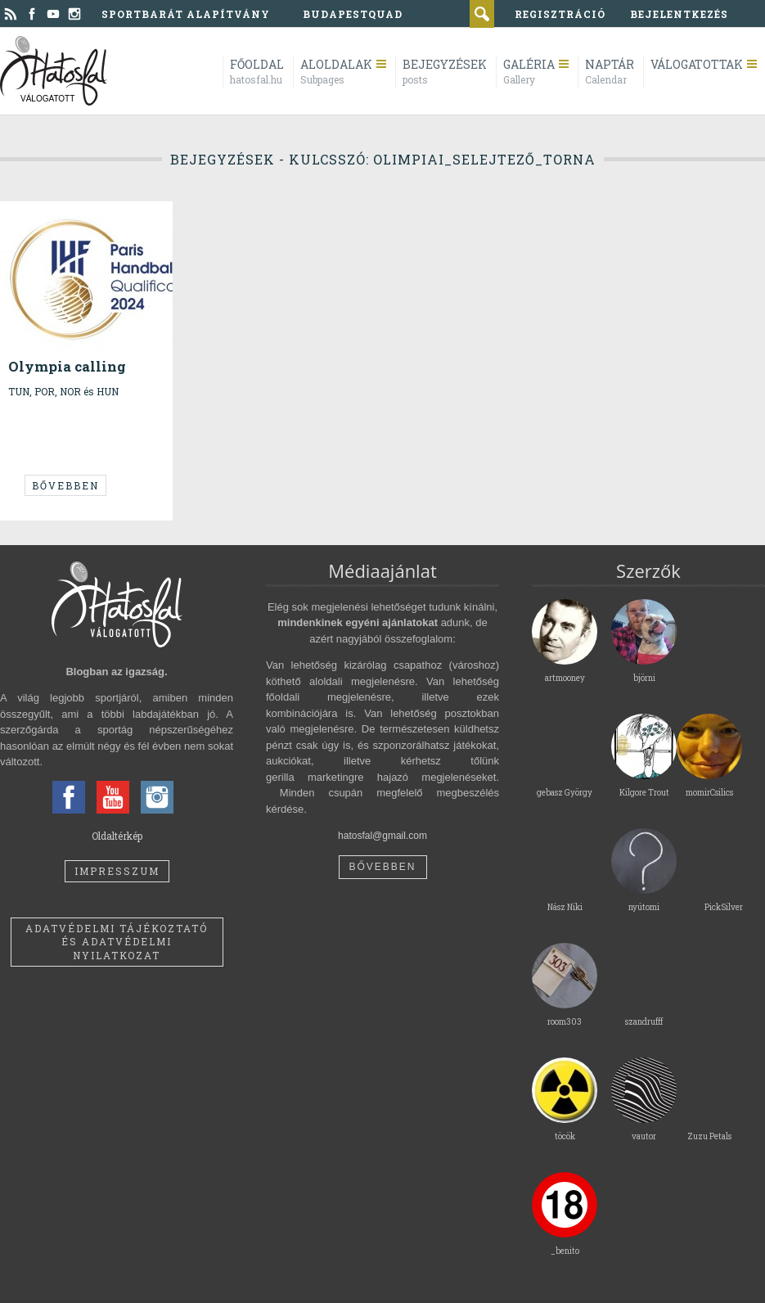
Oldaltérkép (117, 835)
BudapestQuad (353, 13)
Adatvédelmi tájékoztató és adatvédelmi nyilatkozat (116, 942)
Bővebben (65, 485)
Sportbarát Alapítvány (185, 13)
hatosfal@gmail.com (382, 835)
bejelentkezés (679, 13)
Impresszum (117, 870)
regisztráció (560, 13)
